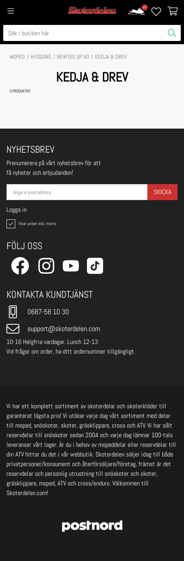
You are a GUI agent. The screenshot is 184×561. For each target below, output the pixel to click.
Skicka (162, 192)
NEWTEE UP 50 (73, 56)
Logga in (16, 210)
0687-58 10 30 (37, 311)
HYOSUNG (41, 56)
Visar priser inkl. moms (30, 223)
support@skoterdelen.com (53, 328)
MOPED (17, 56)
